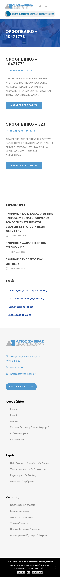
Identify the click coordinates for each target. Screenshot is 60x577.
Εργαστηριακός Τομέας (20, 306)
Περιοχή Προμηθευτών (21, 386)
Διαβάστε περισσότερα (24, 105)
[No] (56, 567)
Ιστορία (14, 409)
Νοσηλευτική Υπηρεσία (22, 504)
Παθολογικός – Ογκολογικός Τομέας (27, 290)
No (28, 572)
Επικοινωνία (17, 439)
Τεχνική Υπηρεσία (19, 523)
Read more (37, 572)
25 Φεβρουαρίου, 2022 (22, 131)
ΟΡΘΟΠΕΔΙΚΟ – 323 (26, 124)
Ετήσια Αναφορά (19, 433)
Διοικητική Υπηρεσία (21, 517)
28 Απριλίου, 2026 (17, 236)
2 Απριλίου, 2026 (17, 252)
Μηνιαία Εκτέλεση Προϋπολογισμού (29, 427)
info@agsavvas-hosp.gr (22, 373)
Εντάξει (21, 572)
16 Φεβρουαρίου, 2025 (22, 71)
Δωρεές (14, 421)
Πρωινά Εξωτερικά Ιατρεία (25, 529)
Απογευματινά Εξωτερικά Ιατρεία (28, 535)
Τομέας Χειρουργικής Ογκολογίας (26, 298)
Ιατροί (13, 415)
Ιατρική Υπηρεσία (19, 511)
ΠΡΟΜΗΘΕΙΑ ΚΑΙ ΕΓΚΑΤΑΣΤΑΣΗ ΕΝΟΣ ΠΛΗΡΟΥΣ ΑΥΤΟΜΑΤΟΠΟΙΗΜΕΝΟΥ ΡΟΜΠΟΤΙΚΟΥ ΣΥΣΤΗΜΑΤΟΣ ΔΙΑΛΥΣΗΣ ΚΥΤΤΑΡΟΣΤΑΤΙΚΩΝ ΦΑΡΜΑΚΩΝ (30, 222)
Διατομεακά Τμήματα (19, 315)
